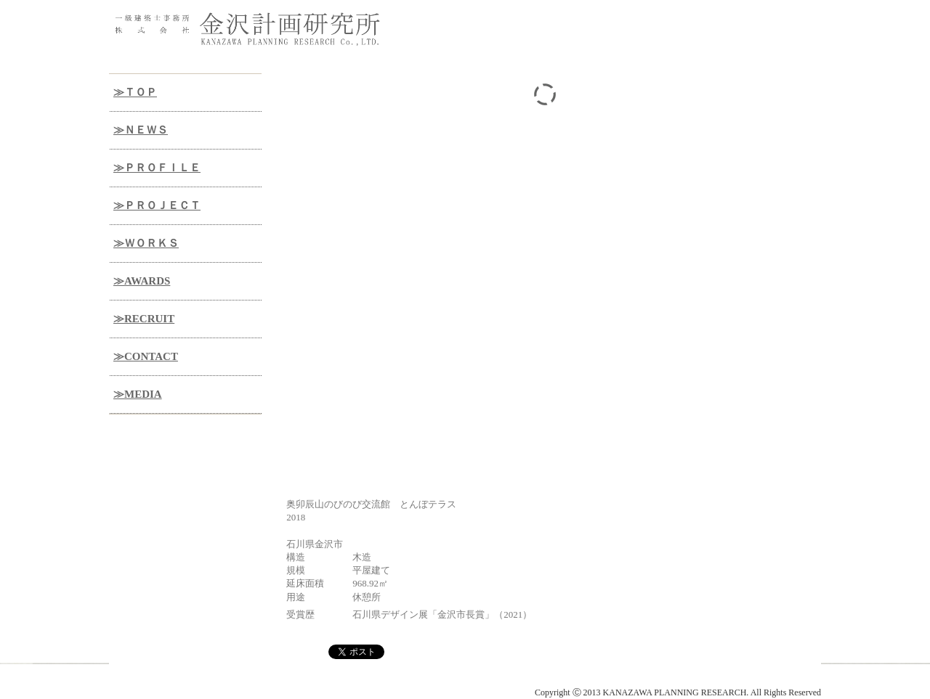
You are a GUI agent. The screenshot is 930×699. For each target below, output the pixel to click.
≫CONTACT (145, 356)
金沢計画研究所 (210, 681)
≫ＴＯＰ (135, 92)
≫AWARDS (141, 281)
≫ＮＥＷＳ (140, 130)
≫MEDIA (137, 394)
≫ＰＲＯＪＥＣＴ (157, 205)
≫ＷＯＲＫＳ (146, 243)
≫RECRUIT (143, 318)
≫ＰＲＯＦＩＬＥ (157, 167)
